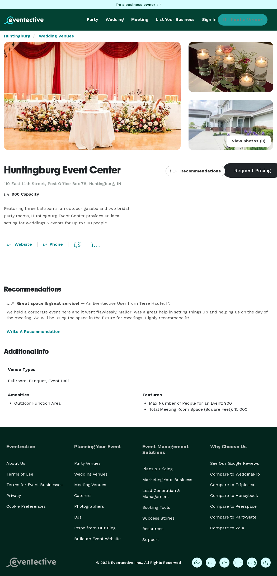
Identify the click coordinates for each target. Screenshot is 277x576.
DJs (78, 517)
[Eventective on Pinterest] (224, 563)
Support (150, 539)
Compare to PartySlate (233, 517)
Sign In (209, 19)
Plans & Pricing (157, 468)
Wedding (115, 19)
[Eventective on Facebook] (197, 563)
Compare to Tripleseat (233, 484)
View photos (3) (248, 140)
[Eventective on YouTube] (252, 563)
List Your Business (175, 19)
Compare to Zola (227, 527)
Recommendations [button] (195, 170)
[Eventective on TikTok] (238, 563)
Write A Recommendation (33, 331)
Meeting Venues (90, 484)
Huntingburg (17, 35)
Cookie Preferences (26, 506)
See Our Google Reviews (234, 463)
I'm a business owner (139, 4)
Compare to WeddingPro (235, 474)
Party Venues (87, 463)
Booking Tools (156, 507)
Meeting (139, 19)
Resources (152, 528)
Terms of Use (19, 474)
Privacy (13, 495)
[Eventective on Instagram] (211, 563)
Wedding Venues (56, 35)
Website (19, 244)
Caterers (83, 495)
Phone (53, 244)
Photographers (89, 506)
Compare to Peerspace (233, 506)
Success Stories (158, 518)
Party (92, 19)
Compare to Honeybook (234, 495)
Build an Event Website (97, 538)
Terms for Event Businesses (34, 484)
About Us (15, 463)
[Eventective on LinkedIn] (266, 563)
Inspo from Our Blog (95, 527)
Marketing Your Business (167, 479)
